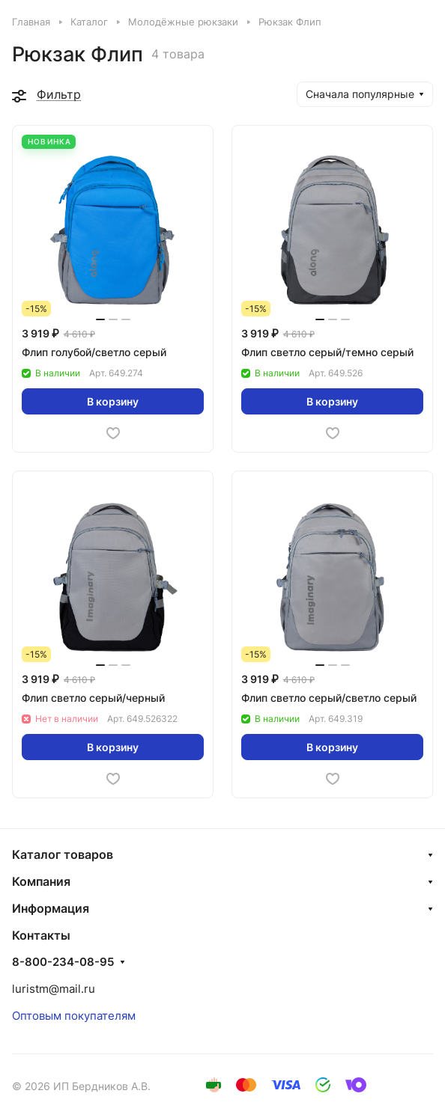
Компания (41, 881)
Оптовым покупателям (74, 1016)
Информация (50, 908)
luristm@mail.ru (53, 989)
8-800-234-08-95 (63, 962)
